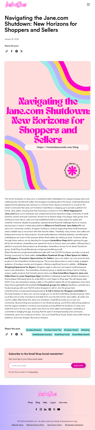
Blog (38, 402)
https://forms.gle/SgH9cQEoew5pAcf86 (22, 285)
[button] (87, 4)
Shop (30, 402)
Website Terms (17, 425)
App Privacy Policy (54, 425)
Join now (63, 402)
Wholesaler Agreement (74, 425)
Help (45, 402)
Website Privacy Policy (35, 425)
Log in (53, 402)
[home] (16, 4)
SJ (76, 421)
